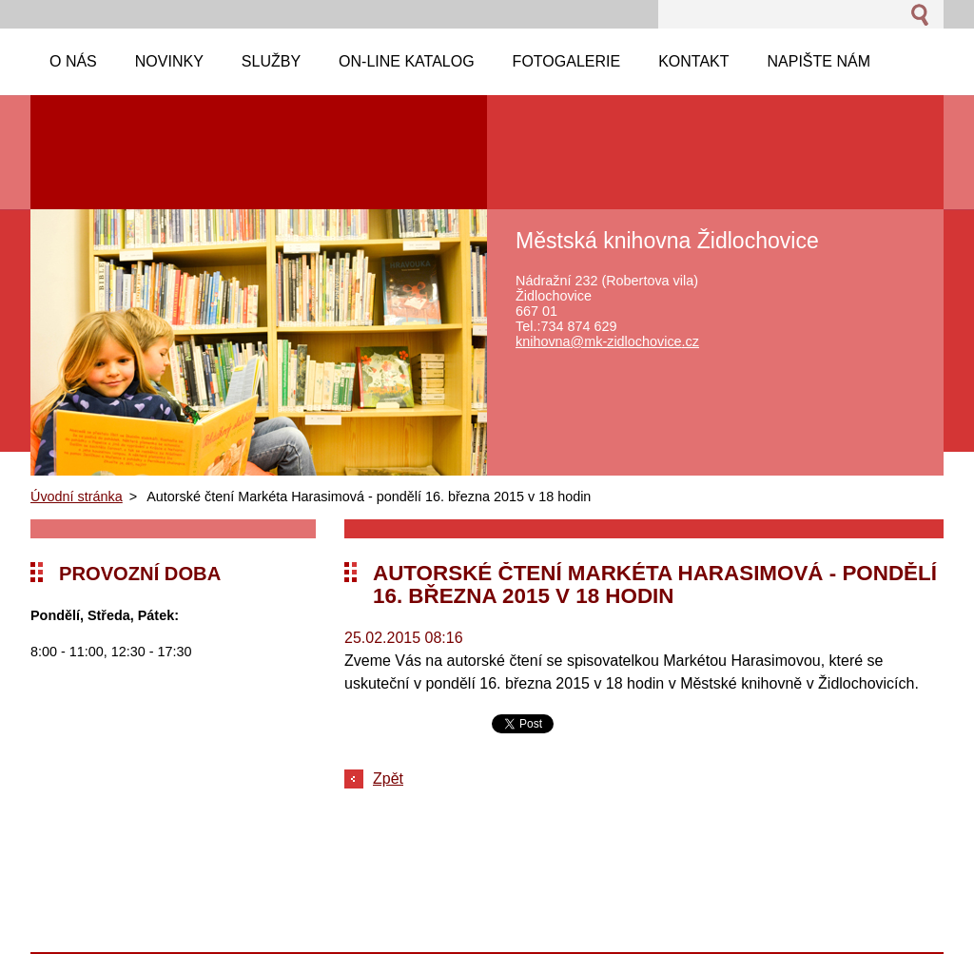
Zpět (388, 778)
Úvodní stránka (76, 496)
